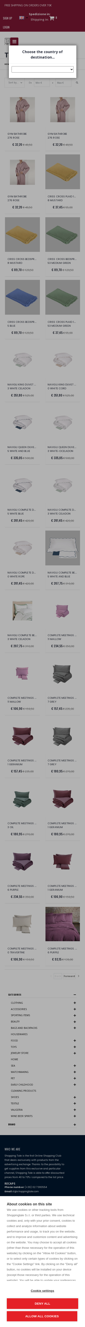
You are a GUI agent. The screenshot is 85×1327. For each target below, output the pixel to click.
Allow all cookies (42, 1316)
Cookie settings (42, 1290)
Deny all (42, 1303)
